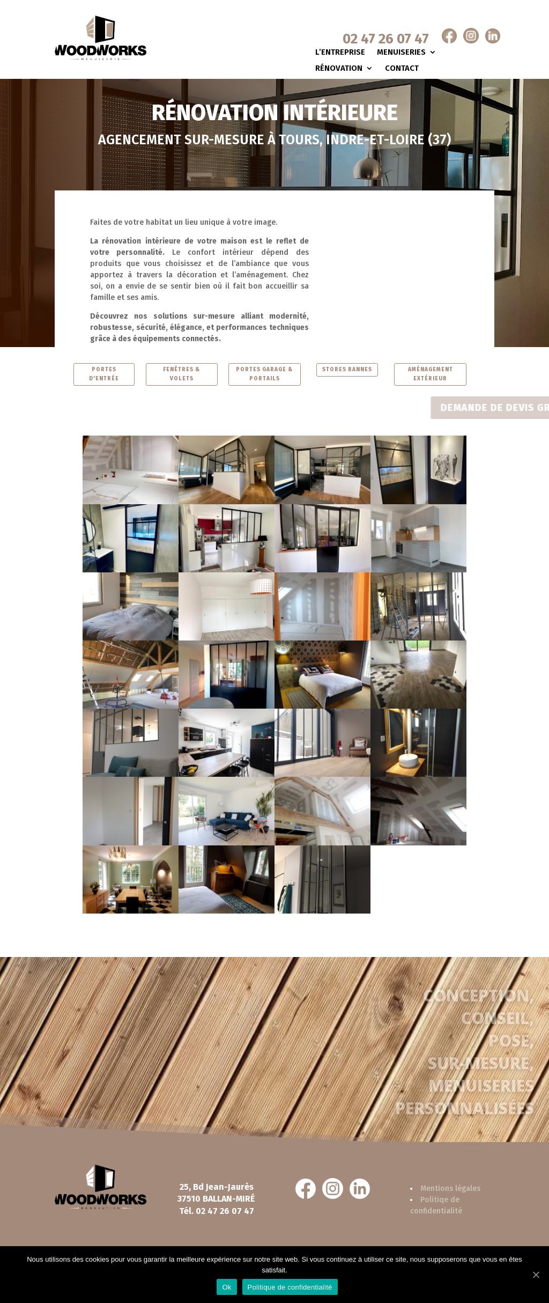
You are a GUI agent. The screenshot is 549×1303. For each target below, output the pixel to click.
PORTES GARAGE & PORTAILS (279, 374)
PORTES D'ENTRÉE (117, 374)
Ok (226, 1287)
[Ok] (535, 1274)
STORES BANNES (363, 369)
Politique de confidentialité (290, 1287)
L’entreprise (340, 52)
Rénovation (338, 68)
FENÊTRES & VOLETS (196, 374)
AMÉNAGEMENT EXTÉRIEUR (445, 374)
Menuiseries (401, 52)
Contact (402, 68)
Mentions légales (450, 1188)
